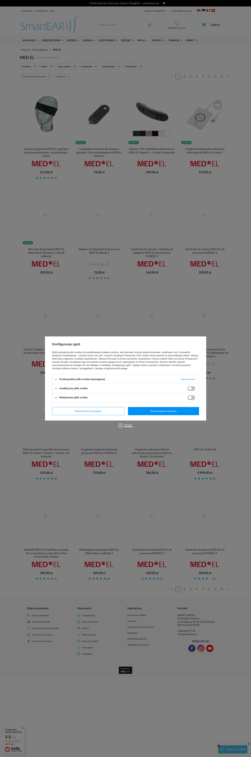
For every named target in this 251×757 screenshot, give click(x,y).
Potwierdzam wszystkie (163, 411)
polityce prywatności (87, 358)
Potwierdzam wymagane (88, 411)
